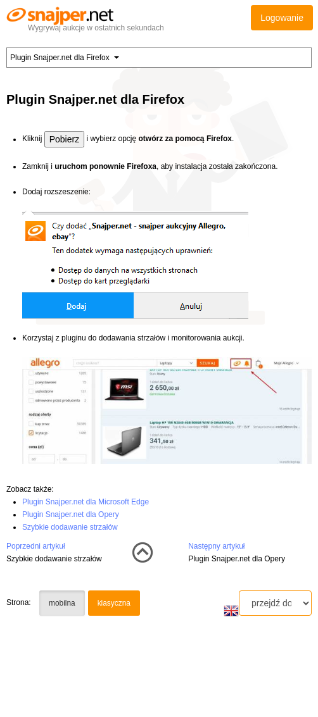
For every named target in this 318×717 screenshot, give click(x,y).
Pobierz (64, 139)
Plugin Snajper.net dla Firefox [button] (64, 57)
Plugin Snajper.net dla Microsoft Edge (85, 501)
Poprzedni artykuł (35, 546)
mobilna (62, 603)
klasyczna (114, 603)
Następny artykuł (216, 546)
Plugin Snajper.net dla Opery (70, 514)
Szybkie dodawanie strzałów (70, 527)
